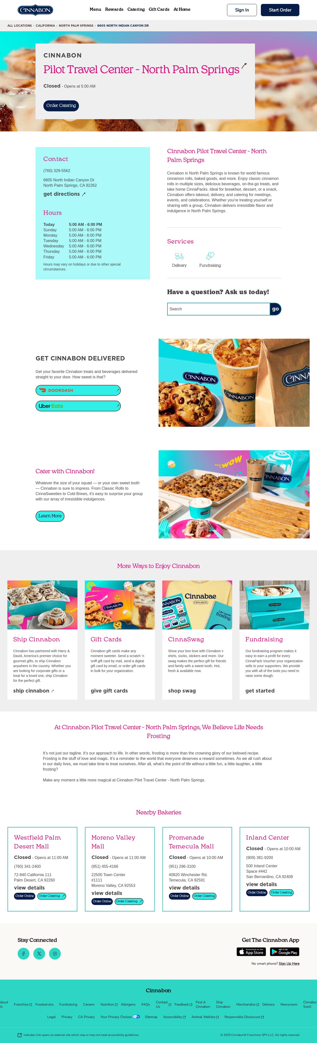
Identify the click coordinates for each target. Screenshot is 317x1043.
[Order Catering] (61, 105)
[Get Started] (260, 691)
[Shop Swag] (182, 691)
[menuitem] (21, 1004)
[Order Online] (24, 896)
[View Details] (29, 888)
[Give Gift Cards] (109, 691)
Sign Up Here (289, 963)
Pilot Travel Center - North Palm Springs (145, 69)
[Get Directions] (64, 194)
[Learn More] (50, 516)
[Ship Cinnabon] (33, 691)
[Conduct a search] (218, 309)
